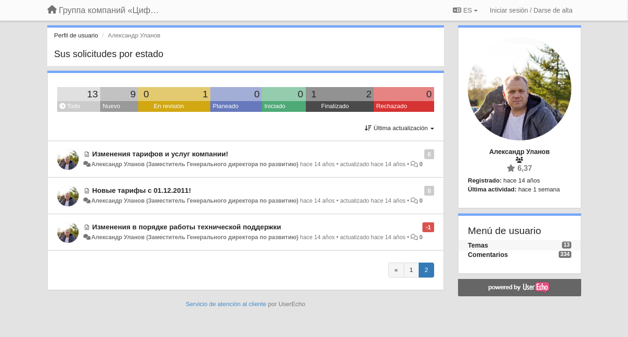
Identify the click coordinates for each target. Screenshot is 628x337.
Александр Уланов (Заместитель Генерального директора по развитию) (194, 164)
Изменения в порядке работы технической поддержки (186, 227)
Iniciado (274, 106)
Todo (70, 106)
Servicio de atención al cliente (227, 304)
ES (465, 10)
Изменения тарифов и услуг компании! (160, 154)
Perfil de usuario (76, 35)
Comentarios (488, 254)
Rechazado (391, 106)
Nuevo (111, 106)
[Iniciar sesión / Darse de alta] (531, 10)
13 (92, 93)
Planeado (225, 106)
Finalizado (335, 106)
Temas (478, 245)
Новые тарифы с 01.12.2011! (141, 190)
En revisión (169, 106)
